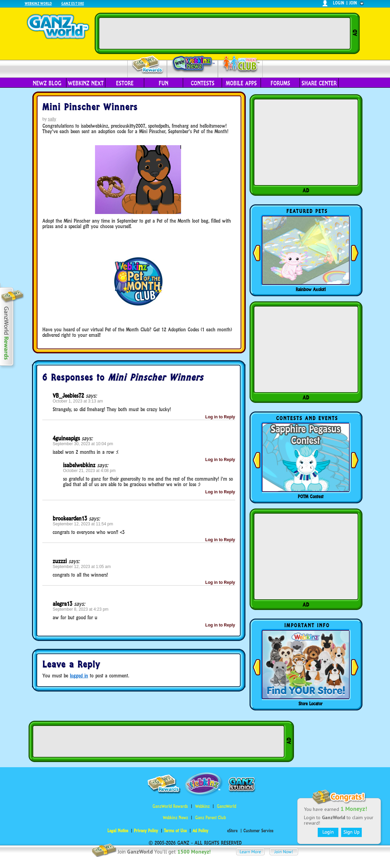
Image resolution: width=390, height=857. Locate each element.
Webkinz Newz (192, 64)
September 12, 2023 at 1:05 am (82, 566)
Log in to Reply (220, 417)
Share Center (319, 83)
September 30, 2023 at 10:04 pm (83, 443)
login (338, 3)
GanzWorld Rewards (170, 806)
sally (52, 119)
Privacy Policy (146, 830)
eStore (125, 83)
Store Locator (310, 703)
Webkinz (202, 806)
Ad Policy (200, 830)
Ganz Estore (72, 3)
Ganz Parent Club (210, 817)
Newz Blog (47, 83)
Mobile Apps (241, 83)
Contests (202, 83)
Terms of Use (175, 830)
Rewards (148, 65)
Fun (163, 83)
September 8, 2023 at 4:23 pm (80, 609)
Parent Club (240, 64)
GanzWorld (226, 806)
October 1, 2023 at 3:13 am (78, 401)
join (353, 3)
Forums (280, 83)
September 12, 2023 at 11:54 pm (83, 524)
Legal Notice (117, 830)
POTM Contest (311, 496)
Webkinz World (38, 3)
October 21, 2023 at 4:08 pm (89, 470)
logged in (79, 675)
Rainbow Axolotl (311, 289)
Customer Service (258, 830)
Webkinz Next (86, 83)
